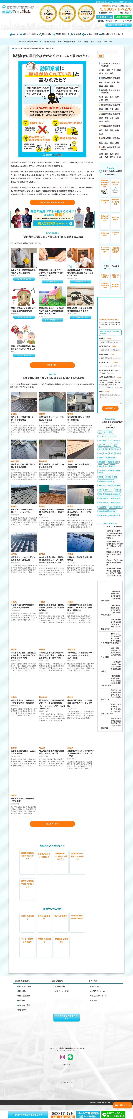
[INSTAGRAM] (62, 1062)
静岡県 (70, 701)
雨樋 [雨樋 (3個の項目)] (100, 496)
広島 (117, 130)
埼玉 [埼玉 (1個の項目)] (100, 451)
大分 (101, 157)
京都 (106, 118)
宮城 (119, 70)
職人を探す (45, 34)
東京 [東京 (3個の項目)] (106, 468)
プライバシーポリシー (113, 21)
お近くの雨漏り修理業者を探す (28, 1115)
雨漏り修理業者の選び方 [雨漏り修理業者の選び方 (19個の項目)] (107, 513)
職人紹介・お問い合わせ (111, 34)
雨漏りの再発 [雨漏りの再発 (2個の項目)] (103, 500)
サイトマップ (127, 21)
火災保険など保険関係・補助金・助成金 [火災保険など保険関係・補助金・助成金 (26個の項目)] (110, 473)
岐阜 (117, 109)
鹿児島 (112, 157)
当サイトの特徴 (29, 34)
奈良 (101, 121)
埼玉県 (42, 510)
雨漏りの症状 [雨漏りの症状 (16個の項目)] (103, 504)
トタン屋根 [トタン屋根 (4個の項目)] (102, 442)
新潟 (101, 97)
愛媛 (111, 142)
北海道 (102, 70)
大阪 (111, 118)
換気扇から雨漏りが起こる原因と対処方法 (113, 556)
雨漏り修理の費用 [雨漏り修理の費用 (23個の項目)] (115, 509)
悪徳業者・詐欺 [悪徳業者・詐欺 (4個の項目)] (113, 464)
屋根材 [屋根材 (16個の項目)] (101, 459)
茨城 (101, 86)
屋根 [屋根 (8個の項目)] (118, 455)
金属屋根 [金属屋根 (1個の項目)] (117, 487)
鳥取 (101, 130)
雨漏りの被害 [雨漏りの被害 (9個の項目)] (115, 504)
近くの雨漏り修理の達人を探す (52, 203)
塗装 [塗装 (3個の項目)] (106, 451)
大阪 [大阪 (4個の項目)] (118, 451)
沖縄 (119, 157)
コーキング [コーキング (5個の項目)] (102, 438)
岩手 (113, 70)
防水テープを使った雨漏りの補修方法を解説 (114, 564)
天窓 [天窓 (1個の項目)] (106, 455)
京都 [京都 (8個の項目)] (115, 447)
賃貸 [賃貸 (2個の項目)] (109, 487)
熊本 (117, 154)
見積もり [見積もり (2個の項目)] (102, 487)
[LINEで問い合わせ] (70, 1062)
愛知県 (14, 418)
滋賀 (101, 118)
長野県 (70, 751)
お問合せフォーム (98, 996)
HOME (94, 1005)
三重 (111, 109)
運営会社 (101, 21)
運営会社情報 (60, 991)
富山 (106, 97)
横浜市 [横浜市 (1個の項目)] (112, 468)
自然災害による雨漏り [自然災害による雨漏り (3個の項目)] (106, 483)
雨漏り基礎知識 (61, 34)
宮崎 (106, 157)
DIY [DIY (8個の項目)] (100, 434)
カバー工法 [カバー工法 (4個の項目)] (108, 434)
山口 (101, 133)
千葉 (113, 82)
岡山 (111, 130)
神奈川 (107, 82)
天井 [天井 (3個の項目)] (100, 455)
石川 (111, 97)
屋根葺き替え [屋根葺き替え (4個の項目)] (110, 459)
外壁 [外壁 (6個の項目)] (112, 451)
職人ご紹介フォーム (98, 1000)
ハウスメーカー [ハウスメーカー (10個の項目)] (114, 442)
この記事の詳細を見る (24, 280)
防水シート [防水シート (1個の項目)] (108, 492)
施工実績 (75, 34)
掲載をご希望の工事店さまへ (118, 25)
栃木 (106, 86)
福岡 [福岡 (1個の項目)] (115, 479)
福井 (117, 97)
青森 (108, 70)
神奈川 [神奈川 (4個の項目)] (108, 479)
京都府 (42, 418)
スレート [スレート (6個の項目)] (112, 438)
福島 (111, 73)
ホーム (14, 34)
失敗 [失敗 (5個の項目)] (112, 455)
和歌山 (107, 121)
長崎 (111, 154)
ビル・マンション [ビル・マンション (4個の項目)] (105, 447)
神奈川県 (15, 465)
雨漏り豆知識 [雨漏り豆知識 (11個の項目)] (113, 517)
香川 (106, 142)
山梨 (101, 100)
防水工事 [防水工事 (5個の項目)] (118, 492)
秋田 (101, 73)
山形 (106, 73)
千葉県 (70, 510)
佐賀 (106, 154)
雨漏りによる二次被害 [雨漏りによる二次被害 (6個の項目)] (112, 496)
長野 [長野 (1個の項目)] (100, 492)
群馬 (111, 86)
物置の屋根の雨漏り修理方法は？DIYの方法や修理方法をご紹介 (114, 546)
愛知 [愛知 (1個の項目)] (100, 468)
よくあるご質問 (90, 34)
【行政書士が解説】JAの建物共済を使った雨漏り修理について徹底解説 (114, 536)
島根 (106, 130)
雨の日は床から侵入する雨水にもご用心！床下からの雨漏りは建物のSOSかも (114, 573)
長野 (106, 100)
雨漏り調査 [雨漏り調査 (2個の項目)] (102, 517)
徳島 (101, 142)
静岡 (106, 109)
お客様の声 (22, 1015)
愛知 (101, 109)
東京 (101, 82)
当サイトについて (25, 991)
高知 (117, 142)
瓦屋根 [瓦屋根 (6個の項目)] (101, 479)
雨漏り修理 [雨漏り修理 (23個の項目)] (102, 509)
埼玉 (119, 82)
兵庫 (117, 118)
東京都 (70, 418)
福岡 (101, 154)
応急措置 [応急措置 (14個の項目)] (102, 464)
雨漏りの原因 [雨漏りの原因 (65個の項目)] (115, 500)
